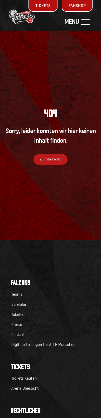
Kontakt (18, 334)
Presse (16, 324)
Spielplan (19, 304)
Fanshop (77, 6)
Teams (16, 294)
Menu (77, 22)
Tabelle (17, 314)
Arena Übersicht (25, 388)
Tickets (43, 6)
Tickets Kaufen (24, 378)
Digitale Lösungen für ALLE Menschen (43, 345)
